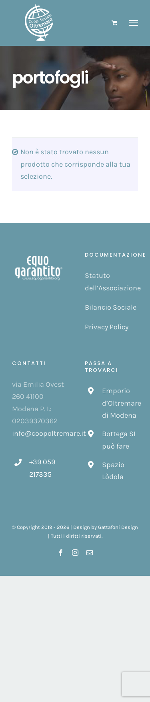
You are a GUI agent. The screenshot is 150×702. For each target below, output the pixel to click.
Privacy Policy (106, 326)
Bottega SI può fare (119, 440)
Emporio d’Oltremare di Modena (120, 403)
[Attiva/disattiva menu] (133, 23)
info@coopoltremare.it (49, 433)
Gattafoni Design (118, 527)
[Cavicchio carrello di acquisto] (114, 23)
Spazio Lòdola (113, 471)
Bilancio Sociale (110, 307)
